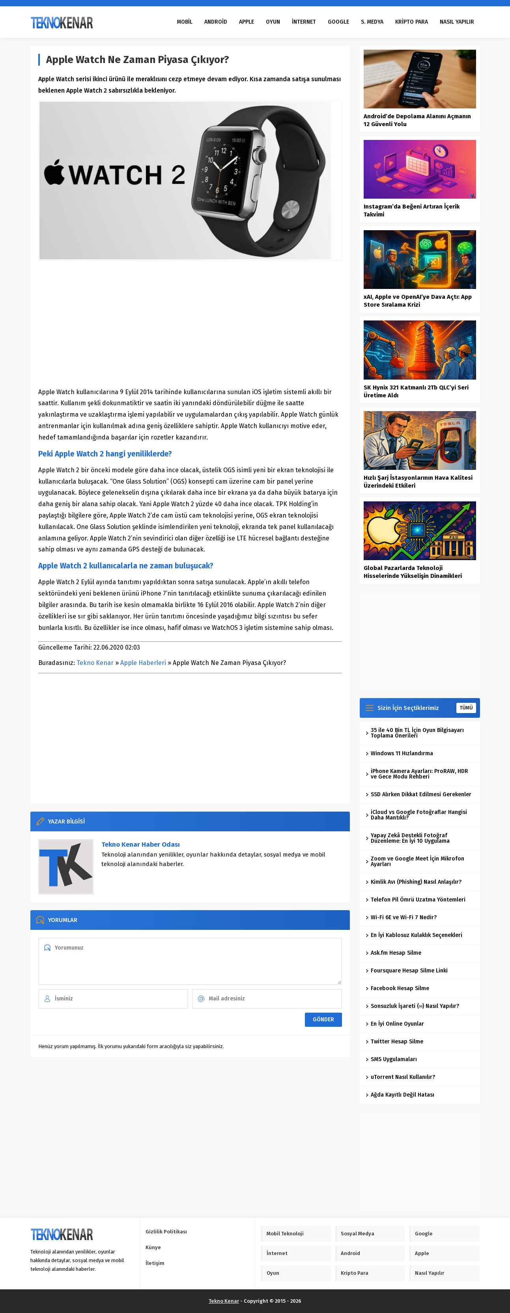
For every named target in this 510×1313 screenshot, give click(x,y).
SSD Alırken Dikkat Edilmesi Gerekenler (418, 794)
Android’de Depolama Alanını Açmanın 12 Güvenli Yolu (417, 120)
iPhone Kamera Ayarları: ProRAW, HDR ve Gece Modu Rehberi (417, 774)
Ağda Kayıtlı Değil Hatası (400, 1094)
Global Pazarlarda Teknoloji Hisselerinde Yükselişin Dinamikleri (413, 571)
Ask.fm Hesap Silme (393, 953)
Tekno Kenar (95, 663)
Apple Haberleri (143, 663)
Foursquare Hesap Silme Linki (407, 970)
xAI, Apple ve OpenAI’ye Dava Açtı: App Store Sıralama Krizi (418, 300)
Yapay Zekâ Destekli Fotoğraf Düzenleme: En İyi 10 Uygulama (408, 838)
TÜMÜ (466, 708)
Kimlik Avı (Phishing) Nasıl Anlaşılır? (413, 882)
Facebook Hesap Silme (397, 988)
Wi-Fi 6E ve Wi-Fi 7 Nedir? (401, 917)
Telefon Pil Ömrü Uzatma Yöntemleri (415, 899)
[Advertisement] (190, 323)
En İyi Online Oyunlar (395, 1024)
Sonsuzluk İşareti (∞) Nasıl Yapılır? (413, 1006)
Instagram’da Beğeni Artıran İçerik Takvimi (412, 210)
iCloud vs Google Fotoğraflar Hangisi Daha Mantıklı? (416, 815)
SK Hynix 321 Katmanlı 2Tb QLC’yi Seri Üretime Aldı (416, 391)
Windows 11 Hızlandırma (399, 753)
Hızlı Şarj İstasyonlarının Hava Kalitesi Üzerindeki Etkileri (418, 481)
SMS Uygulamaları (391, 1059)
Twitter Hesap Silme (394, 1041)
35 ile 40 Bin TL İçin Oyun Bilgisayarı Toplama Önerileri (415, 733)
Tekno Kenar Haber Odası (140, 844)
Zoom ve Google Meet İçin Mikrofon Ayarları (415, 861)
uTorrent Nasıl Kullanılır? (400, 1077)
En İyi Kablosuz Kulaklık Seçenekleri (414, 935)
